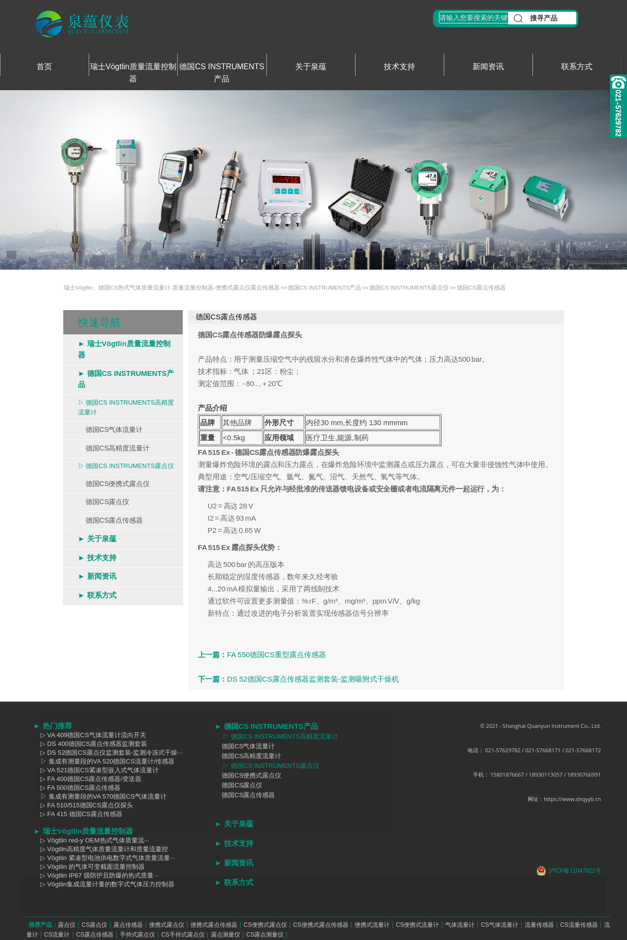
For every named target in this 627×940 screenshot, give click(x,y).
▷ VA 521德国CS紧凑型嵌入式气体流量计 (96, 770)
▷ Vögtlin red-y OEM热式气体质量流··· (92, 840)
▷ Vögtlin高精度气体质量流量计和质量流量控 (101, 849)
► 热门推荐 (53, 726)
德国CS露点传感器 (481, 288)
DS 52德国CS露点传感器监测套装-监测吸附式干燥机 (313, 679)
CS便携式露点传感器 (320, 924)
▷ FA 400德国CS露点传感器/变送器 (87, 779)
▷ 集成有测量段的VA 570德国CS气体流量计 (100, 796)
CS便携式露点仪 (265, 924)
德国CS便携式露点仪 (114, 484)
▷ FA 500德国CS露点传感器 (77, 787)
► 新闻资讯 (97, 576)
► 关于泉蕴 (97, 538)
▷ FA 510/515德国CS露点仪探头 (83, 805)
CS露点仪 (94, 924)
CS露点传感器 (95, 934)
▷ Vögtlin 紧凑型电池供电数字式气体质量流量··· (104, 858)
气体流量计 (460, 924)
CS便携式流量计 (417, 924)
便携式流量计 (372, 924)
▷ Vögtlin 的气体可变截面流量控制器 (89, 866)
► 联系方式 (97, 595)
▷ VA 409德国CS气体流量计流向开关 (90, 735)
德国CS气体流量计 (110, 429)
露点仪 (67, 924)
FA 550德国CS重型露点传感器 (276, 654)
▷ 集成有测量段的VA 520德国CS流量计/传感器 (104, 761)
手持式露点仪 (137, 934)
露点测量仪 (225, 934)
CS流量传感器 (579, 924)
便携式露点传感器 (213, 924)
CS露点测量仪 (265, 934)
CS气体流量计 (499, 924)
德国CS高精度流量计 (114, 448)
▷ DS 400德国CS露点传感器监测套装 (91, 743)
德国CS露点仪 (104, 502)
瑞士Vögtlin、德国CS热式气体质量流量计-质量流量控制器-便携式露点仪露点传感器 (172, 288)
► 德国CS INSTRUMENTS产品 (126, 379)
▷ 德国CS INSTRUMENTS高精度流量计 (126, 407)
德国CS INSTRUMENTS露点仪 (409, 288)
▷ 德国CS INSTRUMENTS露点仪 (126, 466)
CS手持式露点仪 (183, 934)
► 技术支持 (97, 557)
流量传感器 (539, 924)
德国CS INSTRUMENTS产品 (324, 288)
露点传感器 (128, 924)
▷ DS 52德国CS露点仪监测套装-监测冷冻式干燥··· (108, 752)
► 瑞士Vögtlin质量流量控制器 (124, 349)
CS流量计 (57, 934)
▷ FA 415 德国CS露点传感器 (78, 814)
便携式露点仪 (166, 924)
